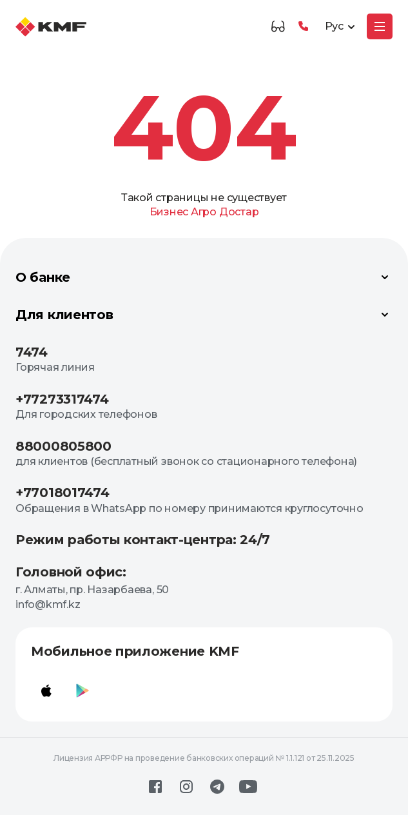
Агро (204, 212)
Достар (239, 212)
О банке (204, 277)
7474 (31, 352)
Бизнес (169, 212)
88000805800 (63, 446)
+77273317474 (61, 399)
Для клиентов (204, 314)
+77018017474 (62, 492)
